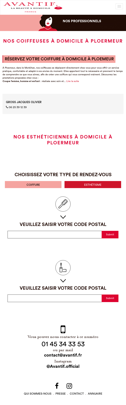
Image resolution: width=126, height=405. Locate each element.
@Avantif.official (63, 366)
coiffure (33, 184)
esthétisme (93, 184)
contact (77, 393)
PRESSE (60, 393)
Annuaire (95, 393)
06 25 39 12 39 (16, 107)
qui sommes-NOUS (37, 393)
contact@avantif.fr (63, 355)
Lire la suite (72, 81)
